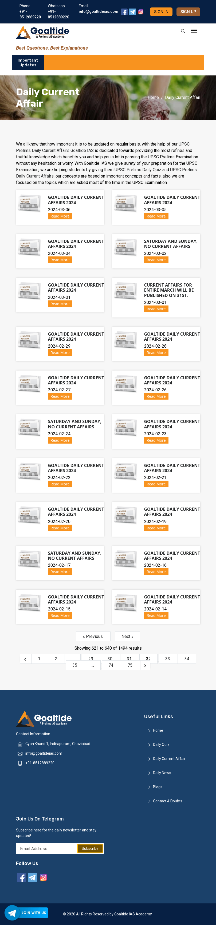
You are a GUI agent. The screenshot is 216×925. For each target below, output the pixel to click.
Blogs (157, 787)
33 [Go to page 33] (168, 658)
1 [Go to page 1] (39, 658)
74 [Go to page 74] (111, 665)
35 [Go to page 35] (75, 665)
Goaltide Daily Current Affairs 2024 (76, 199)
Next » (127, 636)
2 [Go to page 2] (56, 658)
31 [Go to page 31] (130, 658)
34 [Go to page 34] (186, 658)
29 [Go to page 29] (91, 658)
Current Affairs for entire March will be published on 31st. (169, 290)
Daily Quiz (161, 744)
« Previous (93, 636)
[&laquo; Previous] (25, 659)
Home (153, 97)
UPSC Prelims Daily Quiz (138, 169)
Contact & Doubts (167, 801)
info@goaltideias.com (43, 753)
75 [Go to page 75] (130, 665)
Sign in (161, 11)
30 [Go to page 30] (110, 658)
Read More (60, 216)
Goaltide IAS (82, 150)
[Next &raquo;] (145, 665)
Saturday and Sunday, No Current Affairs (171, 243)
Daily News (162, 773)
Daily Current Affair (169, 759)
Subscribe (90, 848)
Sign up (188, 11)
